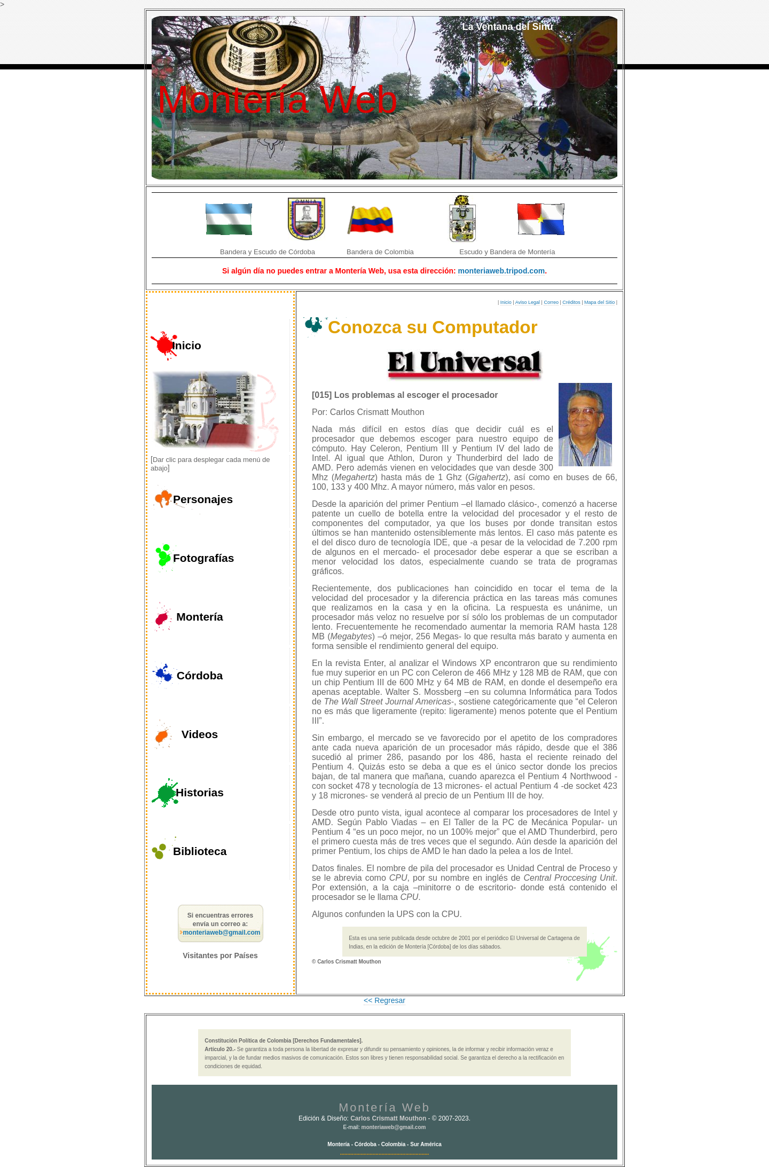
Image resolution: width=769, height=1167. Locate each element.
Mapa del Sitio (599, 302)
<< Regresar (384, 1000)
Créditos (571, 302)
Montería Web (277, 99)
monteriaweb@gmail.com (221, 932)
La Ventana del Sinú (507, 26)
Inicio (506, 302)
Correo (551, 302)
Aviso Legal (527, 302)
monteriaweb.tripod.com (501, 271)
